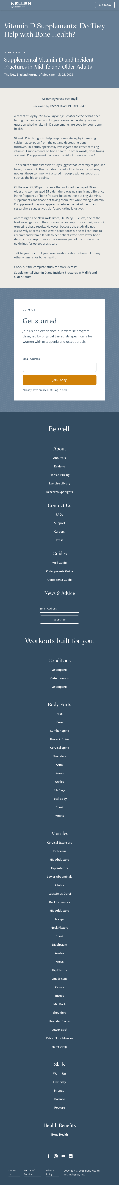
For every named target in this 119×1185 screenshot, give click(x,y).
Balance (59, 1099)
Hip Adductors (59, 911)
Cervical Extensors (59, 843)
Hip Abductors (59, 860)
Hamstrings (59, 1047)
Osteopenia (59, 670)
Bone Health (59, 1134)
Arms (59, 765)
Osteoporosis (59, 678)
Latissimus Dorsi (59, 894)
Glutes (59, 885)
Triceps (59, 919)
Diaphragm (59, 945)
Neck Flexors (59, 928)
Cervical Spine (59, 748)
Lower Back (59, 1030)
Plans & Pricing (59, 475)
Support (59, 523)
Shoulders (59, 756)
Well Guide (59, 563)
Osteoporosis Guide (59, 571)
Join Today (104, 5)
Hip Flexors (59, 970)
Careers (59, 532)
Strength (59, 1091)
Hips (60, 714)
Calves (59, 987)
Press (59, 540)
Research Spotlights (59, 492)
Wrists (59, 816)
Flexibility (59, 1082)
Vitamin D (20, 138)
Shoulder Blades (60, 1021)
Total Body (59, 799)
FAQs (59, 515)
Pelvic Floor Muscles (59, 1038)
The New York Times (45, 218)
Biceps (59, 996)
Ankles (59, 782)
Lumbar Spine (59, 731)
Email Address (31, 358)
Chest (59, 807)
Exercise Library (59, 483)
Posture (59, 1108)
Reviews (59, 466)
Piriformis (59, 851)
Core (59, 722)
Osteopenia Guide (59, 580)
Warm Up (59, 1074)
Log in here (60, 390)
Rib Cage (59, 790)
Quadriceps (59, 979)
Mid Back (59, 1004)
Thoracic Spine (59, 739)
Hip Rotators (59, 868)
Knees (60, 773)
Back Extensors (59, 902)
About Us (59, 458)
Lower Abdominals (59, 877)
